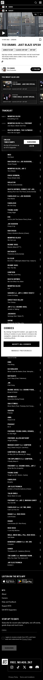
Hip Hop (32, 50)
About (4, 594)
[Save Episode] (40, 39)
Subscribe (31, 142)
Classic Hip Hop (21, 50)
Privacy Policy (26, 639)
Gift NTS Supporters (9, 610)
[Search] (35, 2)
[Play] (21, 25)
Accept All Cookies (21, 344)
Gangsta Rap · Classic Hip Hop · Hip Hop (15, 89)
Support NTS (6, 606)
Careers (5, 598)
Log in (31, 146)
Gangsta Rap (8, 50)
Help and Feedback (9, 602)
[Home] (2, 2)
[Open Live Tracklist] (35, 14)
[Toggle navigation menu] (40, 2)
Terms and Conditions (27, 677)
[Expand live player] (40, 14)
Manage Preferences (21, 350)
